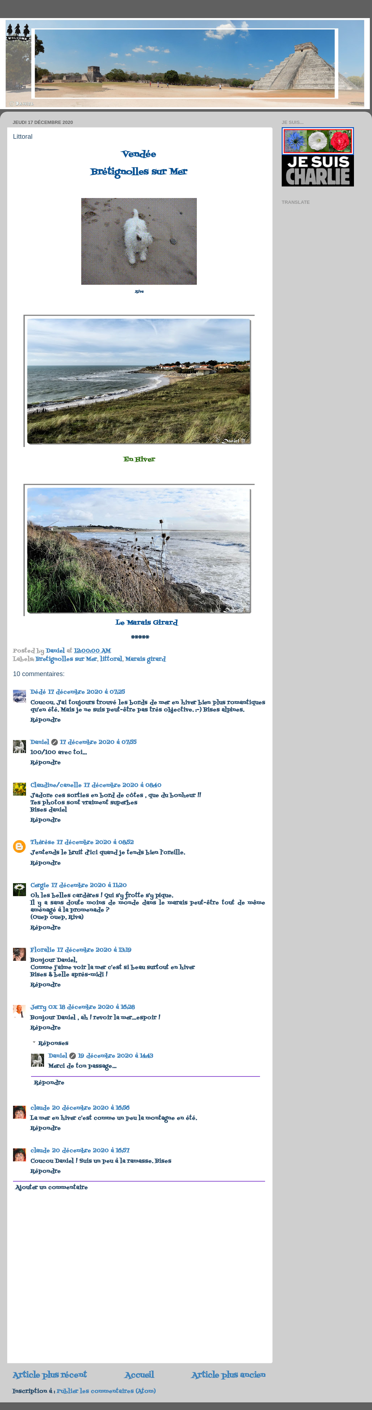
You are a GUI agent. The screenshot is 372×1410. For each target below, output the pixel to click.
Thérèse (42, 843)
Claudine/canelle (56, 786)
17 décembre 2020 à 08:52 (95, 843)
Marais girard (145, 659)
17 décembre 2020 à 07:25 (86, 692)
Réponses (53, 1043)
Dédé (38, 692)
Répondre (45, 720)
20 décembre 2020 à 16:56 (91, 1108)
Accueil (139, 1375)
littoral (111, 659)
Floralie (42, 950)
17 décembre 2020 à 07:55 (98, 743)
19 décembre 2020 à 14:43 (115, 1056)
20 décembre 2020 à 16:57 (90, 1151)
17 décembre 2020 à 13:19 (94, 950)
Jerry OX (43, 1007)
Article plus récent (50, 1375)
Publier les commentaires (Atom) (106, 1392)
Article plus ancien (228, 1375)
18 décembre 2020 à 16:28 (97, 1007)
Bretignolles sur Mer (66, 659)
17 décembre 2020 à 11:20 (89, 886)
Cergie (39, 886)
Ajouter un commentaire (52, 1188)
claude (40, 1108)
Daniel (39, 743)
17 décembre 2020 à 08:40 (122, 786)
